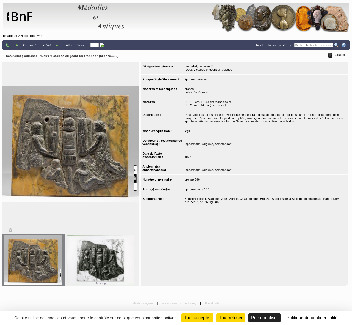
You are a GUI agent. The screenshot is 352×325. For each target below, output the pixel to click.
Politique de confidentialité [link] (312, 317)
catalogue (10, 35)
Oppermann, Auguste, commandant (208, 144)
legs (187, 131)
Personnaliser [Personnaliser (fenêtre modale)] (264, 317)
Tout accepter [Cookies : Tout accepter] (197, 317)
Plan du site (212, 303)
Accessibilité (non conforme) (179, 303)
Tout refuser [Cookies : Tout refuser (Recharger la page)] (230, 317)
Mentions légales (143, 303)
